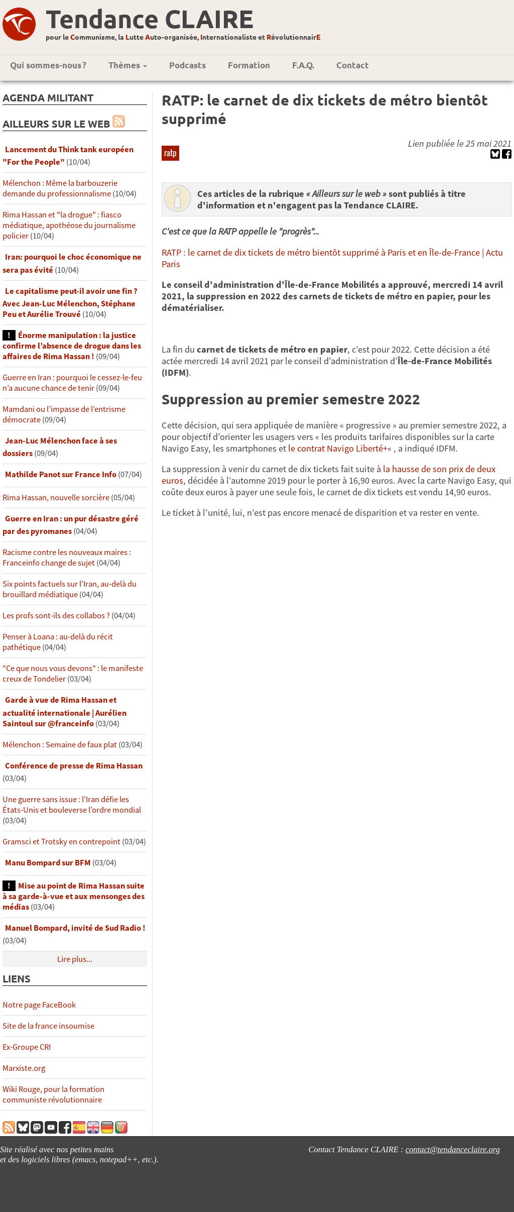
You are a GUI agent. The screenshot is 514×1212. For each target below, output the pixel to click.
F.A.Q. (303, 65)
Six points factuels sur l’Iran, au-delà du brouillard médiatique (70, 589)
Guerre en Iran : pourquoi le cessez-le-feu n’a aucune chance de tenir (72, 382)
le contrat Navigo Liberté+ (338, 448)
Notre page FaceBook (39, 1005)
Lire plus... (74, 959)
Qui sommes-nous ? (48, 65)
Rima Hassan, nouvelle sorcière (56, 497)
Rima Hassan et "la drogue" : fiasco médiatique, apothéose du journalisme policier (69, 225)
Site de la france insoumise (48, 1026)
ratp (170, 152)
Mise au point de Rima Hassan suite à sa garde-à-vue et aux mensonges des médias (74, 896)
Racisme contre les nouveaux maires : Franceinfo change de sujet (67, 557)
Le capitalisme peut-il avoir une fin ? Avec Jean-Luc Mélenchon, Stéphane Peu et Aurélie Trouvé (70, 302)
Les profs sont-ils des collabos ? (56, 615)
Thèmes (127, 65)
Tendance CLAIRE (149, 18)
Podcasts (187, 65)
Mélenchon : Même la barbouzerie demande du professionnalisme (60, 188)
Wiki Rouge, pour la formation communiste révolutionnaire (53, 1094)
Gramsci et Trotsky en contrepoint (61, 841)
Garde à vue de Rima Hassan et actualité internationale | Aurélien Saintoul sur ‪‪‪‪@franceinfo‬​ (64, 711)
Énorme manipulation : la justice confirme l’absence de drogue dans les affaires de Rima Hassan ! (72, 346)
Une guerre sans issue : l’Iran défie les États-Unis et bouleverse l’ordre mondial (72, 804)
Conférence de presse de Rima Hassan (74, 765)
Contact (352, 65)
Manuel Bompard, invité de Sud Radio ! (75, 928)
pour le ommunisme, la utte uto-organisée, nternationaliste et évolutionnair (183, 36)
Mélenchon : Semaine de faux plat (60, 744)
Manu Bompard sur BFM (48, 862)
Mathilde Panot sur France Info (60, 474)
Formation (249, 65)
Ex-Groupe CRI (27, 1047)
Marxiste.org (24, 1068)
